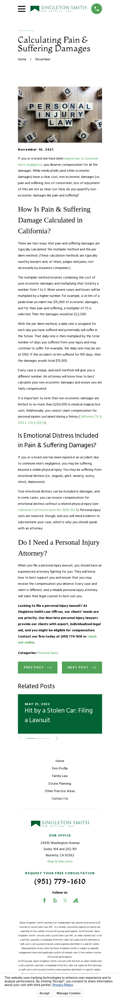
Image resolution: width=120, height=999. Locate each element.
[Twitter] (65, 900)
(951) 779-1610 (60, 881)
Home (60, 761)
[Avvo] (75, 900)
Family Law (60, 776)
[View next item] (57, 738)
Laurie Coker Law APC (42, 927)
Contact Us (60, 799)
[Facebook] (44, 900)
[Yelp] (55, 900)
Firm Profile (60, 768)
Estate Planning (60, 784)
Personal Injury (47, 653)
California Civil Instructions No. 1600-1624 (48, 510)
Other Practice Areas (60, 791)
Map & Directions (60, 861)
